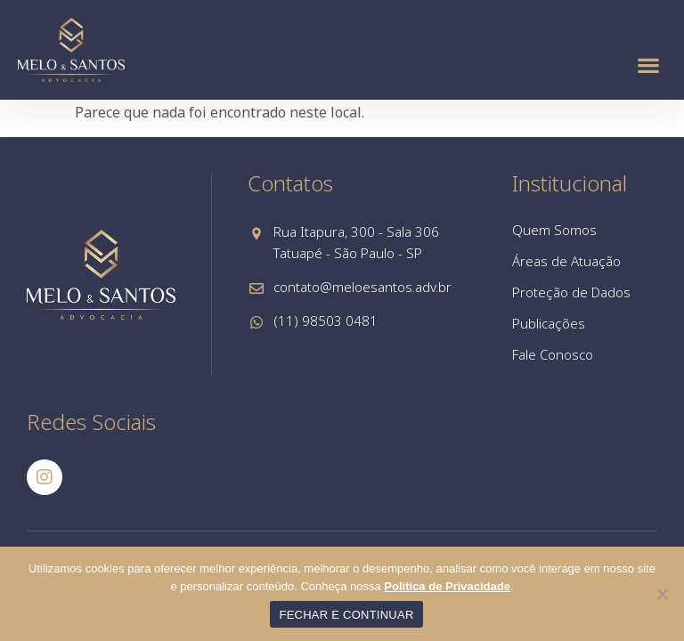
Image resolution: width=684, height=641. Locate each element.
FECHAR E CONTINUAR (346, 614)
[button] (648, 64)
